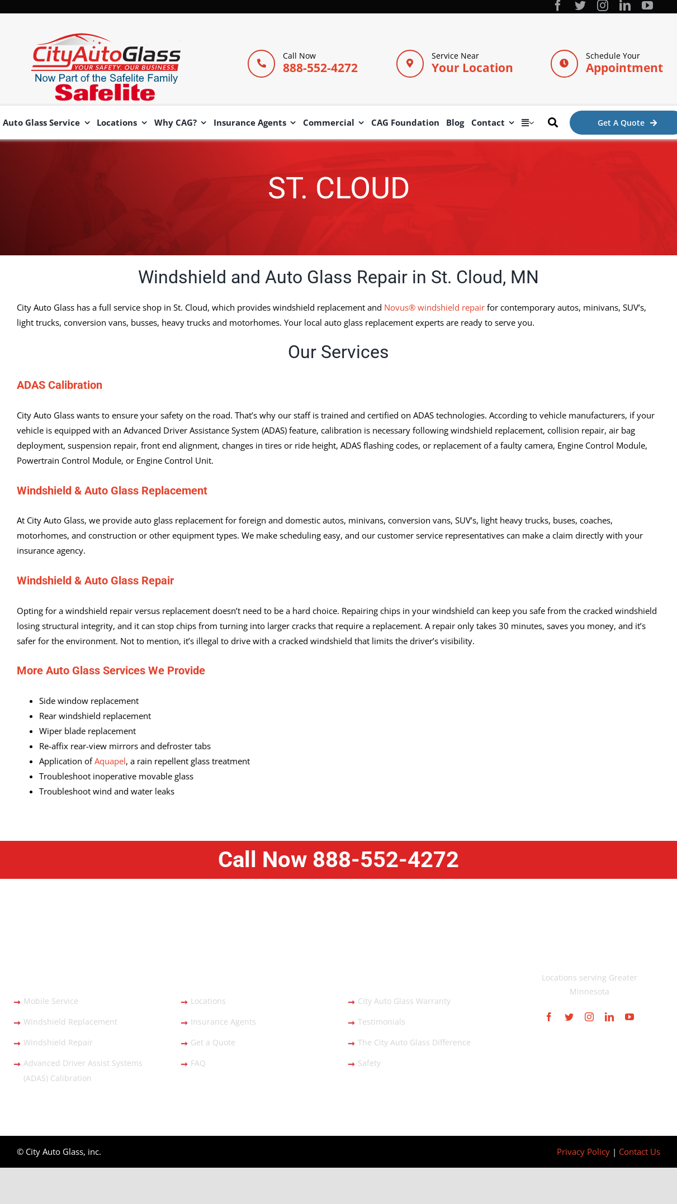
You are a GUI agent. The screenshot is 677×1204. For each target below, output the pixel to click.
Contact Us (639, 1151)
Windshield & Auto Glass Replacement (112, 490)
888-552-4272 (320, 67)
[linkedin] (625, 5)
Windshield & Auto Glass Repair (95, 580)
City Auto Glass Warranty (404, 1001)
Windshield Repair (58, 1042)
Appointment (624, 67)
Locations (208, 1001)
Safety (369, 1063)
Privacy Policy (583, 1151)
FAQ (198, 1063)
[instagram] (602, 5)
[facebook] (558, 5)
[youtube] (647, 5)
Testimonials (381, 1021)
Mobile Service (50, 1001)
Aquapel (110, 761)
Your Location (472, 67)
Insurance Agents (223, 1021)
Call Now (338, 859)
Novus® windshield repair (434, 307)
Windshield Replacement (70, 1021)
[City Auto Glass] (106, 36)
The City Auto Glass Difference (414, 1042)
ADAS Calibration (59, 385)
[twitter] (580, 5)
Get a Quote (213, 1042)
